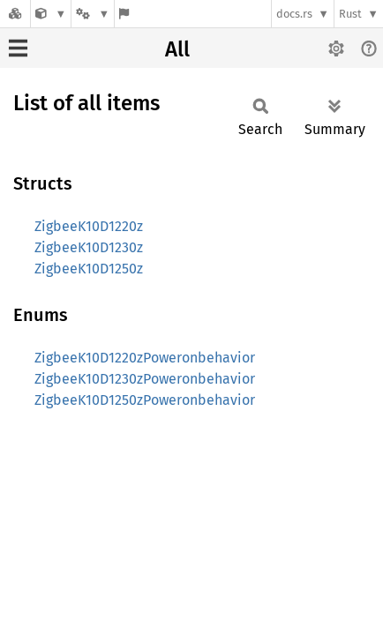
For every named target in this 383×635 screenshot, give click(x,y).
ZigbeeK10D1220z (88, 226)
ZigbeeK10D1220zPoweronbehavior (144, 357)
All (177, 49)
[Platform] (92, 13)
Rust (350, 13)
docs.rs (294, 13)
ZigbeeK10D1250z (88, 268)
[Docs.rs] (15, 13)
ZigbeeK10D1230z (88, 247)
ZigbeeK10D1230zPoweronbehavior (144, 378)
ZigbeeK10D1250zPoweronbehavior (144, 400)
